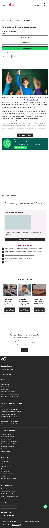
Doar (24, 350)
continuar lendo (25, 135)
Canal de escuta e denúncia (9, 496)
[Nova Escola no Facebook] (1, 515)
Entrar (44, 4)
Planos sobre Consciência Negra (11, 411)
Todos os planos (6, 407)
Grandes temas (5, 372)
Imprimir (25, 37)
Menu (4, 4)
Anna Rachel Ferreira (10, 31)
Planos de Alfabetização (8, 414)
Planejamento (5, 387)
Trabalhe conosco (6, 469)
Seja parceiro (5, 471)
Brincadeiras (5, 384)
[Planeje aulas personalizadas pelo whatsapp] (45, 506)
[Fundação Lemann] (16, 524)
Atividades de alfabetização (9, 424)
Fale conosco (5, 464)
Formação (40, 203)
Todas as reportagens (7, 369)
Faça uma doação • (7, 474)
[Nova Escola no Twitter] (4, 515)
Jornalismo (10, 20)
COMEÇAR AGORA (24, 239)
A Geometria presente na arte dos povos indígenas (17, 259)
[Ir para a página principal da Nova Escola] (11, 4)
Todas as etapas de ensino (23, 20)
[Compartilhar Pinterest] (14, 56)
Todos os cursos (6, 434)
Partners (3, 476)
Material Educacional (7, 419)
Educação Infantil (6, 377)
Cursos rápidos (5, 449)
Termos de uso (5, 489)
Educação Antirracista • (8, 436)
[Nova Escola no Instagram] (7, 515)
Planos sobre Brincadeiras (9, 416)
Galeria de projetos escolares (10, 394)
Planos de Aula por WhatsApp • (10, 421)
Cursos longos (5, 451)
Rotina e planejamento (8, 446)
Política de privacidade (8, 494)
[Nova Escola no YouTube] (13, 515)
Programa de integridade (8, 491)
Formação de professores (26, 203)
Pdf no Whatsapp (25, 48)
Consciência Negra (6, 374)
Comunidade (5, 461)
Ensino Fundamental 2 (8, 444)
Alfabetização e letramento (9, 441)
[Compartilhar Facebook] (9, 56)
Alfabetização (5, 379)
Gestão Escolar (5, 389)
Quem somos (5, 466)
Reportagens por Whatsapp (9, 396)
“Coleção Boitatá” (32, 100)
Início (3, 20)
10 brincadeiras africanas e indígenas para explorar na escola (20, 262)
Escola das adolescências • (9, 391)
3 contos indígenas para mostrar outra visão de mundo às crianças (21, 252)
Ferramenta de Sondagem (9, 409)
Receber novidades (9, 507)
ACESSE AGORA (20, 147)
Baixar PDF (25, 42)
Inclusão (3, 382)
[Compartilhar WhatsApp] (4, 56)
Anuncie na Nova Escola (8, 478)
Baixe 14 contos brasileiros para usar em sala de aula (18, 255)
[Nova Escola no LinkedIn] (10, 515)
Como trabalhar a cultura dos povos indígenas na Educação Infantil (22, 248)
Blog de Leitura (11, 203)
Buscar (37, 4)
